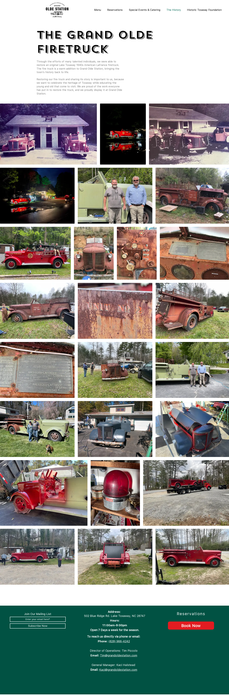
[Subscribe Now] (38, 625)
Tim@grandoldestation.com (118, 655)
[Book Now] (191, 626)
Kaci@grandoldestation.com (118, 669)
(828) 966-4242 (119, 641)
